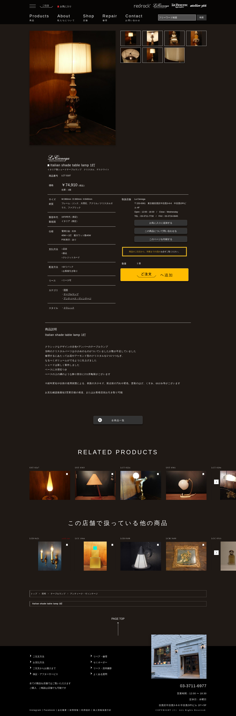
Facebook (49, 710)
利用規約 (85, 710)
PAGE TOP (118, 627)
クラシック (69, 308)
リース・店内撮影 (102, 668)
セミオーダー (100, 662)
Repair (110, 18)
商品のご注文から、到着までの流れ (144, 251)
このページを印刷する (160, 239)
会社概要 (62, 710)
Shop (88, 18)
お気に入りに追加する (160, 223)
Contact (134, 18)
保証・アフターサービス (45, 674)
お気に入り (64, 6)
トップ (34, 594)
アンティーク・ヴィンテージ (77, 298)
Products (39, 18)
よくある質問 (100, 674)
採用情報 (74, 710)
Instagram (35, 710)
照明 (66, 290)
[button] (216, 481)
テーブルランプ (71, 294)
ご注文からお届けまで (44, 668)
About (66, 18)
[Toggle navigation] (33, 6)
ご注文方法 (38, 656)
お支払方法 (38, 662)
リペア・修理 (100, 656)
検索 (201, 17)
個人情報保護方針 (102, 710)
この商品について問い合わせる (161, 231)
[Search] (177, 17)
